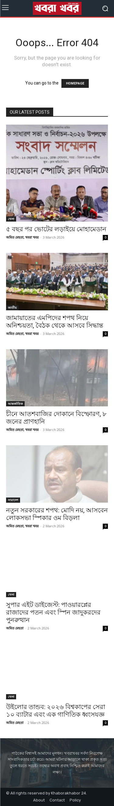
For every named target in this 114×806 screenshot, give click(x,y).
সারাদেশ (13, 500)
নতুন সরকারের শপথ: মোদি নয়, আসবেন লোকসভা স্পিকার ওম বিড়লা (57, 514)
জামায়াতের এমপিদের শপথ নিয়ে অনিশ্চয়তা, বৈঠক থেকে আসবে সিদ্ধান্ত (54, 321)
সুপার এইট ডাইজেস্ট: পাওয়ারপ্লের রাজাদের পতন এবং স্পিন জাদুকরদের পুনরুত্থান (53, 612)
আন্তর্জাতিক (15, 403)
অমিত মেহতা (14, 628)
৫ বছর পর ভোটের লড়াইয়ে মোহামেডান (56, 229)
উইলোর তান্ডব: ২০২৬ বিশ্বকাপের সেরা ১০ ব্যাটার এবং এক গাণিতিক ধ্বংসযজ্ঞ (55, 710)
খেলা (11, 219)
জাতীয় (12, 307)
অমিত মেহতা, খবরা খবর (22, 237)
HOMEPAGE (75, 83)
